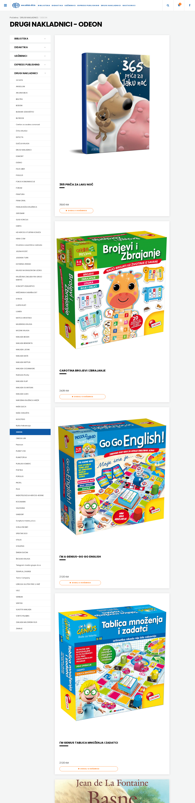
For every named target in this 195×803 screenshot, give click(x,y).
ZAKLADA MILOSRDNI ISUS (26, 622)
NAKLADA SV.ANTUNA (24, 387)
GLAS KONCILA (22, 219)
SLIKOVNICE (22, 703)
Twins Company (23, 578)
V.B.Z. (18, 590)
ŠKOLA (60, 682)
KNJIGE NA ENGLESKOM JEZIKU (29, 270)
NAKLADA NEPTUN (23, 362)
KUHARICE (21, 670)
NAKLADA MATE (22, 356)
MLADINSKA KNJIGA (24, 324)
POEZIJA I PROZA (24, 674)
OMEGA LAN (21, 438)
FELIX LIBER (20, 169)
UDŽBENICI (70, 5)
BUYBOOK (20, 118)
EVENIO (19, 162)
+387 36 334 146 (142, 753)
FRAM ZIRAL (21, 200)
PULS (18, 489)
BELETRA (19, 99)
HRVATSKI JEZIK (64, 674)
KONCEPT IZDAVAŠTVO (25, 286)
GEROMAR (20, 213)
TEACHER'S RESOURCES (148, 686)
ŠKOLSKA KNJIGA (23, 559)
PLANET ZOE (21, 451)
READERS (142, 678)
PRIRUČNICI (22, 690)
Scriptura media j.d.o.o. (26, 521)
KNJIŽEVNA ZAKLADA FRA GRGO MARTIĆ (29, 278)
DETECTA (19, 137)
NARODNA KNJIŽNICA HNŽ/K (27, 400)
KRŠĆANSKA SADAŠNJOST (26, 292)
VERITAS (19, 603)
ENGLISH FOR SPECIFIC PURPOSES (152, 666)
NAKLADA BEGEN (22, 337)
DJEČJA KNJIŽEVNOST (26, 666)
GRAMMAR (142, 670)
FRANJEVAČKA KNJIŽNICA (26, 207)
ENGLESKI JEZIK (63, 670)
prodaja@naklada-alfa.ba (147, 757)
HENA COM (20, 238)
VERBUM (19, 597)
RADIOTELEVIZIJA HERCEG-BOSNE (30, 495)
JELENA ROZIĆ (22, 251)
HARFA (18, 226)
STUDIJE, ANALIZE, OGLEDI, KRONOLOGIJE (34, 707)
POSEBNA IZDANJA (25, 686)
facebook (139, 762)
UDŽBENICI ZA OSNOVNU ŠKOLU (111, 674)
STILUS (19, 540)
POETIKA (19, 470)
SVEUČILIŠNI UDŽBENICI (27, 711)
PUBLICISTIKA (22, 695)
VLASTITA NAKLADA (23, 609)
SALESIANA (20, 508)
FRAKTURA (20, 194)
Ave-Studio (139, 799)
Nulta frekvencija (23, 425)
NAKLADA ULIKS (22, 394)
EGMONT (19, 156)
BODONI (19, 105)
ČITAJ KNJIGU (21, 131)
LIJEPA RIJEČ (21, 305)
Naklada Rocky (22, 375)
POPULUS (20, 476)
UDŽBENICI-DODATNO (147, 690)
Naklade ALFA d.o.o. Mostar (147, 739)
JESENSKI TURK (22, 257)
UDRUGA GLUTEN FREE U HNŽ (28, 584)
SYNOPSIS (20, 546)
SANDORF (20, 514)
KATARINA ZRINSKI (23, 264)
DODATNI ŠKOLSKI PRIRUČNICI (111, 666)
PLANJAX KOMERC (23, 463)
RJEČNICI (21, 699)
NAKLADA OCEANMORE (25, 368)
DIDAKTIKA (57, 5)
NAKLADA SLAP (22, 381)
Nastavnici (129, 5)
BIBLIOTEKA (44, 5)
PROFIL (19, 482)
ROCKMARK (21, 501)
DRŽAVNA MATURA (106, 670)
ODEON (19, 432)
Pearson (19, 444)
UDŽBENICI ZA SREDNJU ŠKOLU (111, 678)
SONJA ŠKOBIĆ (22, 527)
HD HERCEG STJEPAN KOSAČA (28, 232)
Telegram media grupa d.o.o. (28, 565)
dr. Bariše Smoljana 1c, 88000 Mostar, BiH (154, 743)
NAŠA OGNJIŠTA (22, 413)
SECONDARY (143, 682)
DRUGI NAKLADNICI (111, 5)
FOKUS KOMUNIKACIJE (25, 181)
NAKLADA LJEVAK (23, 349)
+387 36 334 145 (142, 748)
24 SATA (19, 80)
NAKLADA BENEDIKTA (24, 343)
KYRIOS (19, 299)
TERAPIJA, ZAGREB (23, 571)
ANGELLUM (20, 86)
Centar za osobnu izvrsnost (28, 124)
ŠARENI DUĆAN (22, 552)
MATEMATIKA (63, 678)
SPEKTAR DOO (21, 533)
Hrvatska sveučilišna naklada (29, 245)
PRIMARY (142, 674)
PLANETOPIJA (21, 457)
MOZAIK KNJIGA (22, 330)
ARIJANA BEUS (22, 93)
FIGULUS (19, 175)
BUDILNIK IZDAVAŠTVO (25, 112)
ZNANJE (19, 628)
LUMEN (19, 311)
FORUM (19, 188)
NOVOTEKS (20, 419)
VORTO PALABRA (22, 616)
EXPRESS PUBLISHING (88, 5)
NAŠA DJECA (21, 406)
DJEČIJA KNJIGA (22, 143)
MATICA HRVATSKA (24, 318)
